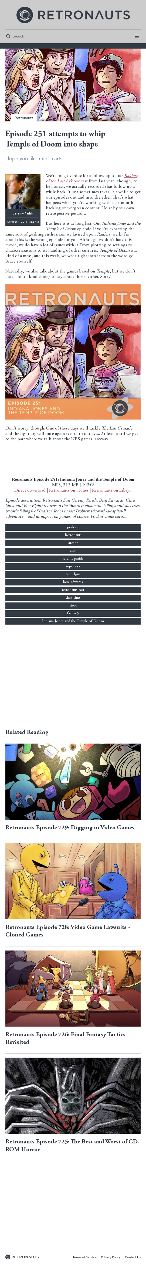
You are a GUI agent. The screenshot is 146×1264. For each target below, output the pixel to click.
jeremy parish (73, 559)
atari (73, 551)
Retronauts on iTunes (69, 490)
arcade (73, 543)
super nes (73, 566)
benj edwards (73, 582)
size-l (73, 606)
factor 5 (73, 613)
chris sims (73, 598)
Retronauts (24, 118)
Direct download (30, 490)
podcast (73, 527)
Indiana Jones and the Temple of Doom (73, 621)
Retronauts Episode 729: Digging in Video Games (69, 828)
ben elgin (73, 574)
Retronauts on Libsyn (112, 490)
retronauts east (73, 590)
